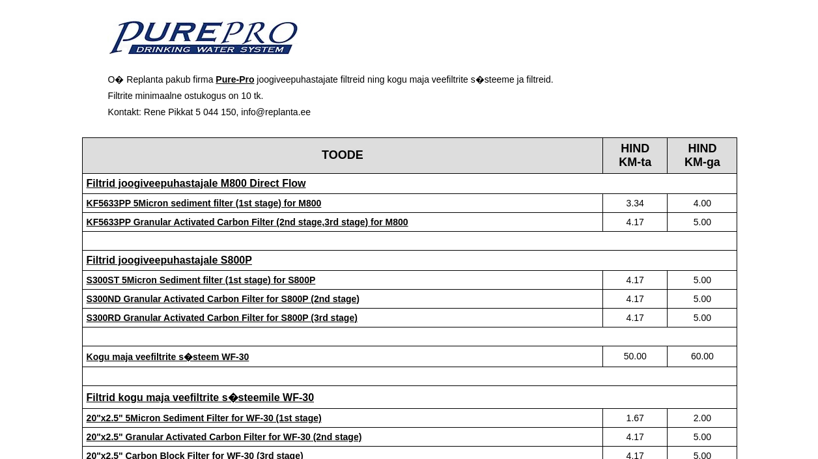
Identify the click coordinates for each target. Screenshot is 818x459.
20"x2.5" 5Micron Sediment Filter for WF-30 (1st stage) (204, 418)
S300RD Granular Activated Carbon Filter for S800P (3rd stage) (222, 318)
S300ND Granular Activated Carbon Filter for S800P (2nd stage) (223, 299)
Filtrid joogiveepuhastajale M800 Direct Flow (196, 183)
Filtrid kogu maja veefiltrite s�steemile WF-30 (200, 397)
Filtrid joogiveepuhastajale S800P (169, 260)
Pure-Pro (235, 79)
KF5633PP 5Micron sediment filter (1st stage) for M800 (204, 203)
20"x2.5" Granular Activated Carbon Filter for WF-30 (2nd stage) (224, 437)
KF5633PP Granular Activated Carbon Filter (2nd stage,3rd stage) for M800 (247, 222)
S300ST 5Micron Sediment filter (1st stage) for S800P (201, 280)
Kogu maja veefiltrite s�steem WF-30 (168, 357)
